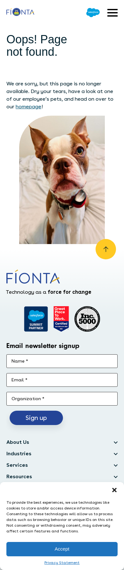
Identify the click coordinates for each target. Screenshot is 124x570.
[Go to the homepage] (20, 13)
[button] (114, 490)
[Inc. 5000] (87, 319)
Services (17, 465)
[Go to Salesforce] (93, 12)
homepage (28, 107)
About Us (17, 442)
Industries (18, 454)
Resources (19, 476)
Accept (62, 549)
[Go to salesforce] (36, 319)
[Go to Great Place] (61, 319)
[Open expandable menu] (112, 13)
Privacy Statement (62, 562)
